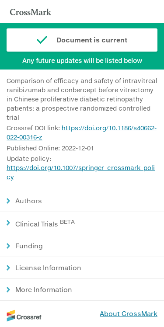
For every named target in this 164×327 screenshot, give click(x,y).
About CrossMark (128, 313)
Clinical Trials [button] (45, 223)
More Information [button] (43, 289)
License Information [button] (48, 267)
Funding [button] (29, 246)
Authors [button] (28, 201)
